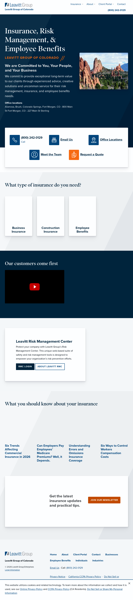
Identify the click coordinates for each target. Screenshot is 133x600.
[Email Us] (66, 140)
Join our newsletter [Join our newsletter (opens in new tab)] (104, 500)
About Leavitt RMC (50, 366)
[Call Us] (27, 140)
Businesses (111, 554)
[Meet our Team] (46, 155)
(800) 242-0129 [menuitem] (117, 10)
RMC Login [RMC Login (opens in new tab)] (25, 366)
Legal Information (12, 570)
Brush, (19, 106)
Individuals (81, 560)
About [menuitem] (90, 4)
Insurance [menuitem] (76, 4)
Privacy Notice (57, 576)
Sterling (45, 110)
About (65, 554)
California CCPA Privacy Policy (84, 576)
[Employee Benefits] (82, 216)
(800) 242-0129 (74, 567)
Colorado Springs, (32, 106)
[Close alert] (129, 583)
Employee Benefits (60, 560)
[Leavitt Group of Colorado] (18, 4)
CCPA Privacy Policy (58, 589)
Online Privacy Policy (31, 589)
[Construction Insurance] (50, 216)
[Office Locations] (106, 140)
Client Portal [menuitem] (105, 4)
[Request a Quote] (86, 155)
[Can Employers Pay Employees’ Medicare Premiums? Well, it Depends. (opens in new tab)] (50, 444)
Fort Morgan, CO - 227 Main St (24, 110)
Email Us (54, 567)
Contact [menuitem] (121, 4)
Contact (96, 554)
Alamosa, (10, 106)
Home (53, 554)
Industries (97, 560)
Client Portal (80, 554)
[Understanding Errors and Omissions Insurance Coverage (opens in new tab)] (82, 444)
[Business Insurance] (18, 216)
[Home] (18, 553)
